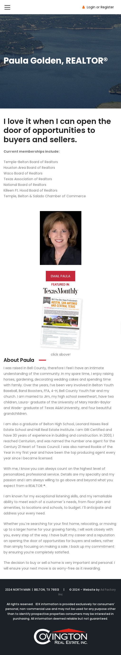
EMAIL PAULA (60, 276)
